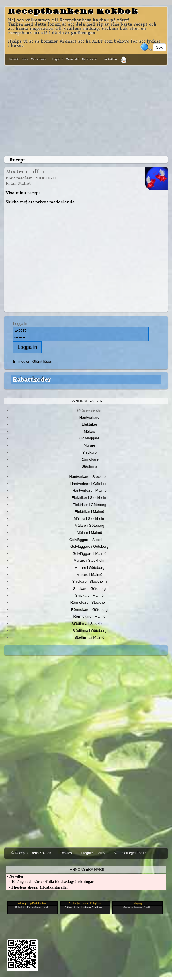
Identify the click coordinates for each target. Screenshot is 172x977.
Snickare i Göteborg (89, 588)
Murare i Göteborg (89, 567)
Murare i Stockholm (89, 560)
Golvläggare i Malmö (90, 553)
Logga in (57, 59)
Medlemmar (38, 59)
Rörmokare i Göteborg (89, 609)
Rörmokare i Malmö (89, 616)
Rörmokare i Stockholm (89, 602)
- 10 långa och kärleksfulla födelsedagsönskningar (50, 881)
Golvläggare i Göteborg (89, 546)
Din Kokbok (109, 59)
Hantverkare (89, 417)
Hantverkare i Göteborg (89, 484)
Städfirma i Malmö (89, 637)
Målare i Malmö (89, 532)
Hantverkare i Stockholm (89, 476)
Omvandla (72, 59)
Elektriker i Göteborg (89, 505)
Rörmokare (89, 459)
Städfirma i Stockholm (89, 623)
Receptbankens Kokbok (73, 11)
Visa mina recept (23, 192)
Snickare (89, 452)
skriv (25, 59)
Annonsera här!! (87, 869)
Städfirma (89, 466)
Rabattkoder (32, 379)
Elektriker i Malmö (89, 511)
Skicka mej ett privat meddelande (40, 201)
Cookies (66, 853)
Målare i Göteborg (89, 525)
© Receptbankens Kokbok (31, 853)
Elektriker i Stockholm (89, 497)
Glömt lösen (42, 361)
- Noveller (15, 876)
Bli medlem (22, 361)
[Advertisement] (86, 110)
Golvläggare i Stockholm (89, 540)
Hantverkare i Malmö (89, 490)
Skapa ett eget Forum (130, 853)
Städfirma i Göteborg (89, 630)
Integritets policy (92, 853)
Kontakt (14, 59)
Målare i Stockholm (89, 518)
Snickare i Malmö (89, 595)
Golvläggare (89, 438)
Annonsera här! (86, 401)
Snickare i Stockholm (89, 581)
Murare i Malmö (89, 574)
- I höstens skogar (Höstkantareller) (37, 887)
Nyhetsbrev (89, 59)
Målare (89, 431)
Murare (89, 445)
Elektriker (89, 424)
